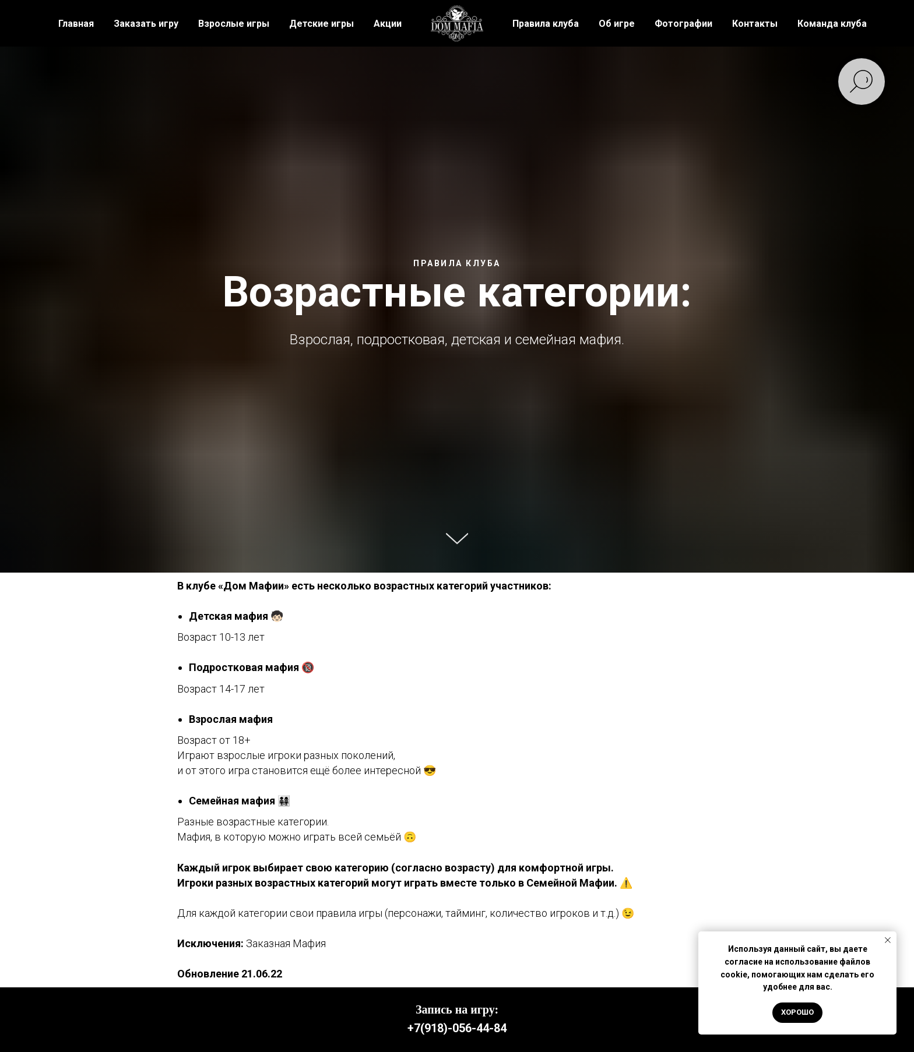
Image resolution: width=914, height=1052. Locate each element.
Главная (76, 23)
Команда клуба (832, 23)
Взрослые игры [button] (233, 23)
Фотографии (683, 23)
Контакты (755, 23)
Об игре (617, 23)
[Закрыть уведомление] (888, 940)
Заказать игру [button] (146, 23)
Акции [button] (388, 23)
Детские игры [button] (321, 23)
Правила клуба (545, 23)
